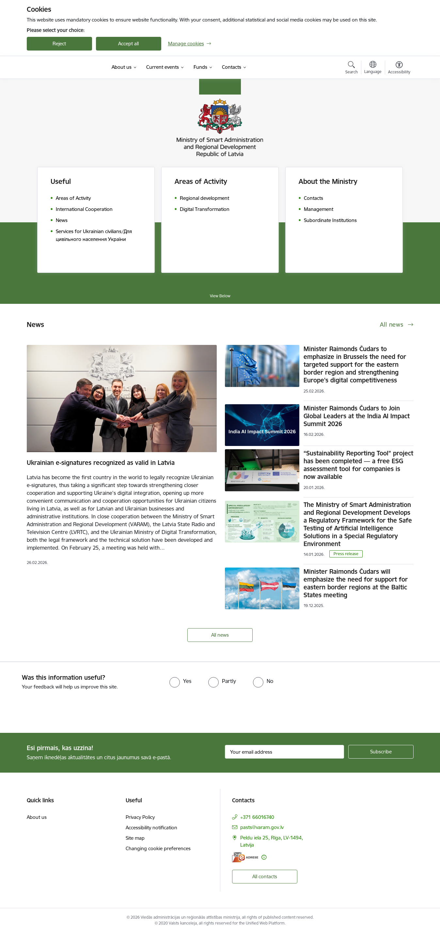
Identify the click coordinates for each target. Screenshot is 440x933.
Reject (59, 43)
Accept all (128, 43)
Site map (135, 838)
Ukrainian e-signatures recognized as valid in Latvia (101, 463)
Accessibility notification (151, 827)
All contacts (264, 876)
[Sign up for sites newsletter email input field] (284, 752)
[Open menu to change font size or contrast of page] (399, 68)
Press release (346, 553)
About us (37, 817)
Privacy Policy (140, 817)
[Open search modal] (351, 68)
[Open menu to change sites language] (373, 68)
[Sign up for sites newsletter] (381, 752)
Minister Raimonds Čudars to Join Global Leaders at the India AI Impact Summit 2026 (357, 416)
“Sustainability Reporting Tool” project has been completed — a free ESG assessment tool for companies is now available (358, 465)
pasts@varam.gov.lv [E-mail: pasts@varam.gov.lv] (262, 827)
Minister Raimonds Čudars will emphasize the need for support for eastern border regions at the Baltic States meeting (356, 583)
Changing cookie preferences (158, 848)
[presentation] (54, 708)
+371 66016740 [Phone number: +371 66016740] (257, 817)
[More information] (263, 857)
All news (220, 635)
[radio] (180, 681)
